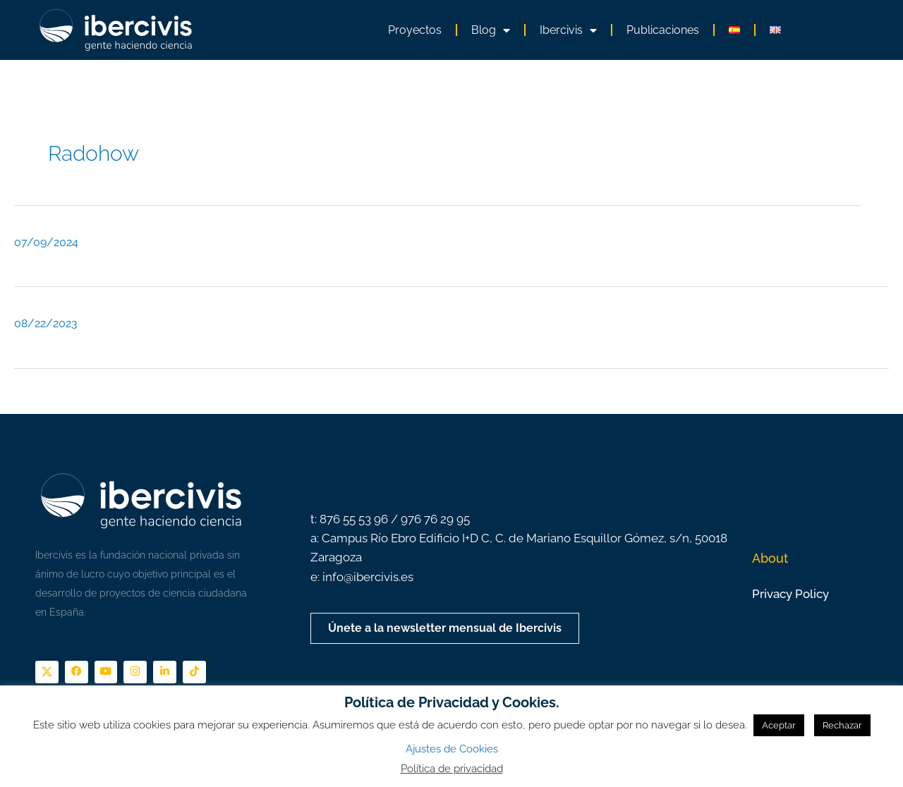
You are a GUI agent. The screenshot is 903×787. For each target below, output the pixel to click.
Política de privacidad (452, 768)
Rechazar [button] (842, 725)
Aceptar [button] (779, 725)
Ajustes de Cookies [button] (452, 749)
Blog (490, 30)
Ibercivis (568, 30)
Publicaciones (662, 30)
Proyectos (415, 30)
